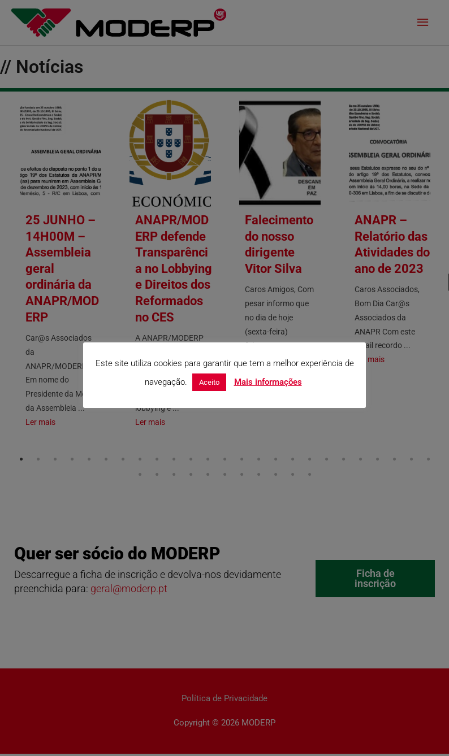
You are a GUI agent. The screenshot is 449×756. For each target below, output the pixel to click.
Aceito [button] (209, 382)
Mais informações (268, 382)
